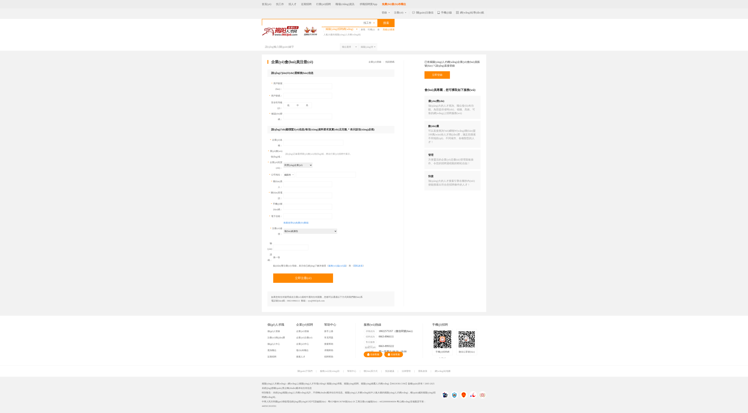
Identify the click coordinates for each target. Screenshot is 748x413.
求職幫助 (328, 350)
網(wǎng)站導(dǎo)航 (470, 12)
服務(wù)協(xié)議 (337, 265)
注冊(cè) (400, 12)
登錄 (386, 12)
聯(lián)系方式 (371, 371)
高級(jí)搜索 (389, 29)
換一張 (276, 257)
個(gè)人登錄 (273, 331)
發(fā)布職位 (302, 350)
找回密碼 (389, 62)
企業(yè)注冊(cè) (304, 337)
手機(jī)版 (445, 12)
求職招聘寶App (368, 4)
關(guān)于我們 (305, 371)
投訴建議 (389, 371)
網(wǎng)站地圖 (442, 371)
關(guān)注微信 (423, 12)
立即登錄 (437, 75)
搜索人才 (300, 356)
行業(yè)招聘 (323, 4)
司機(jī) (371, 29)
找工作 (280, 4)
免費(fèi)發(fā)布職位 (394, 4)
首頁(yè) (266, 4)
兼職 (363, 29)
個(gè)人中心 (273, 344)
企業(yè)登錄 (375, 62)
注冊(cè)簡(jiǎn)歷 (276, 337)
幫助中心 (351, 371)
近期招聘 (306, 4)
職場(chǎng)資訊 (344, 4)
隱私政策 (358, 265)
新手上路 (328, 331)
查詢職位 (271, 350)
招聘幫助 (328, 356)
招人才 (292, 4)
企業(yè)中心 (302, 344)
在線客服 (373, 354)
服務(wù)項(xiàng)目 (330, 371)
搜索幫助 (328, 344)
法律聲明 (406, 371)
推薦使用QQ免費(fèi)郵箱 (296, 222)
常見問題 (328, 337)
